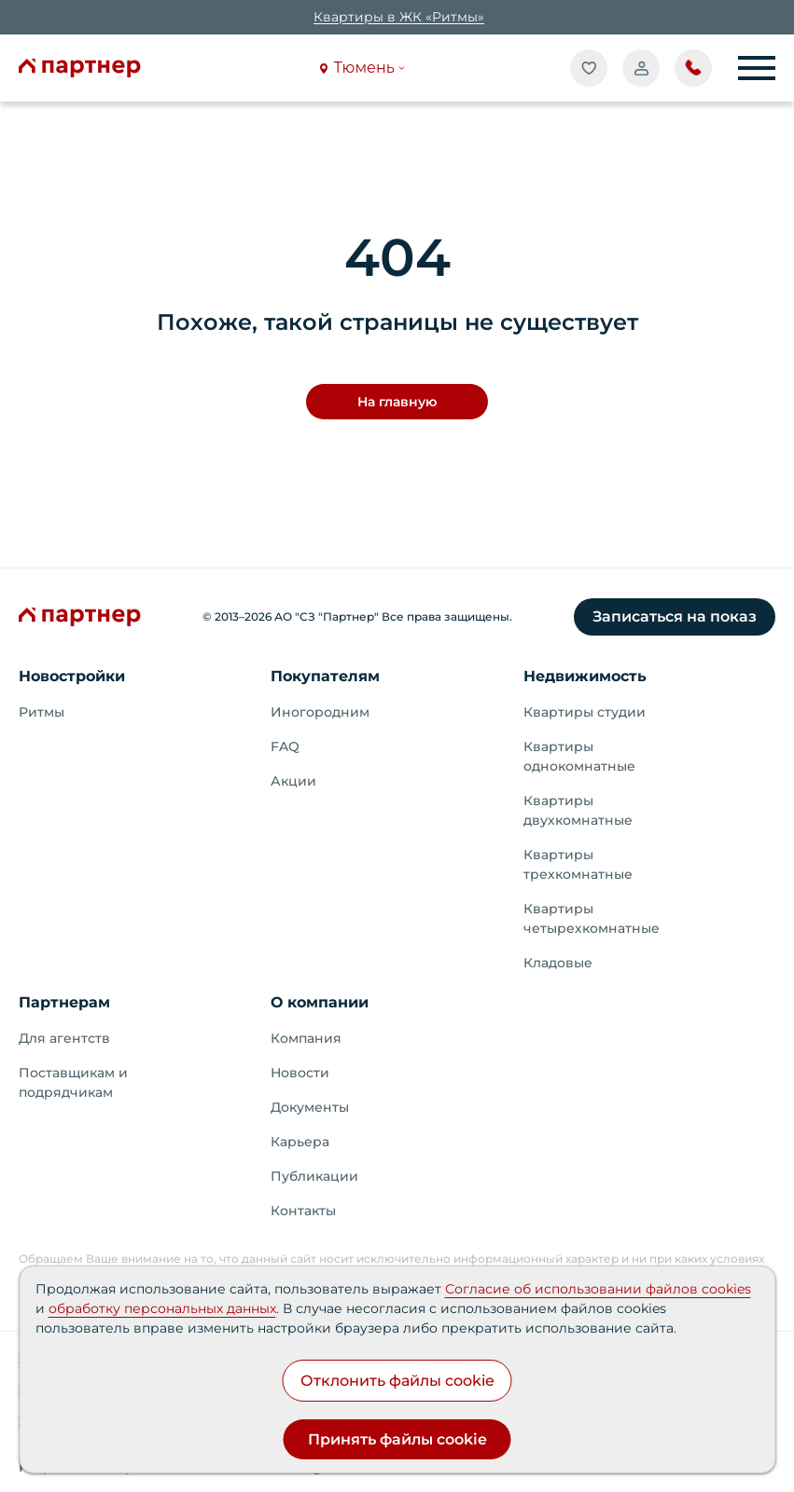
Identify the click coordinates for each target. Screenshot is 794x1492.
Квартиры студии (584, 712)
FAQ (285, 746)
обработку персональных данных (162, 1308)
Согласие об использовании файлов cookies (598, 1288)
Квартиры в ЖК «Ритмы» (398, 16)
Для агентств (64, 1038)
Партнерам (64, 1002)
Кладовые (557, 962)
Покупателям (325, 676)
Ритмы (41, 712)
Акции (293, 781)
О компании (320, 1002)
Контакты (303, 1210)
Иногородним (320, 712)
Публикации (314, 1176)
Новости (300, 1072)
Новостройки (72, 676)
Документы (310, 1107)
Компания (306, 1038)
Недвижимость (585, 676)
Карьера (300, 1141)
